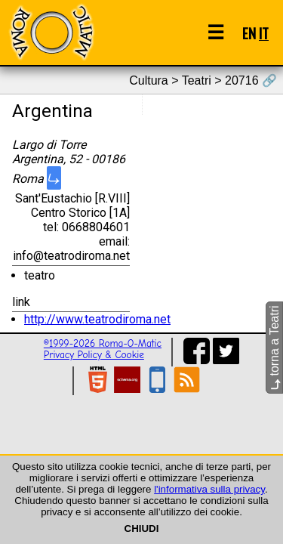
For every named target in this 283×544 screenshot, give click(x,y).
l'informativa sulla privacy (209, 489)
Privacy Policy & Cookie (94, 354)
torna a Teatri (274, 347)
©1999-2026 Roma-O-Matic (102, 343)
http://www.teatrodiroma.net (97, 319)
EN (249, 33)
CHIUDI (142, 528)
